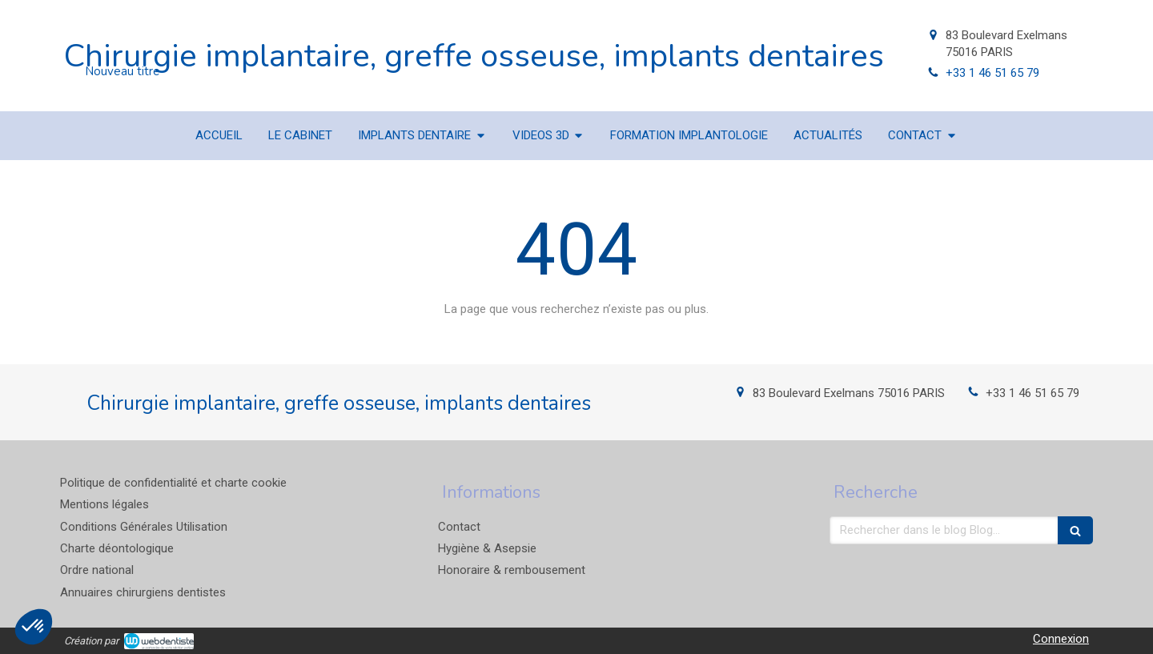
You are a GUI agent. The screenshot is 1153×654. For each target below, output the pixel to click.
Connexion (1061, 639)
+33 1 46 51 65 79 (992, 73)
